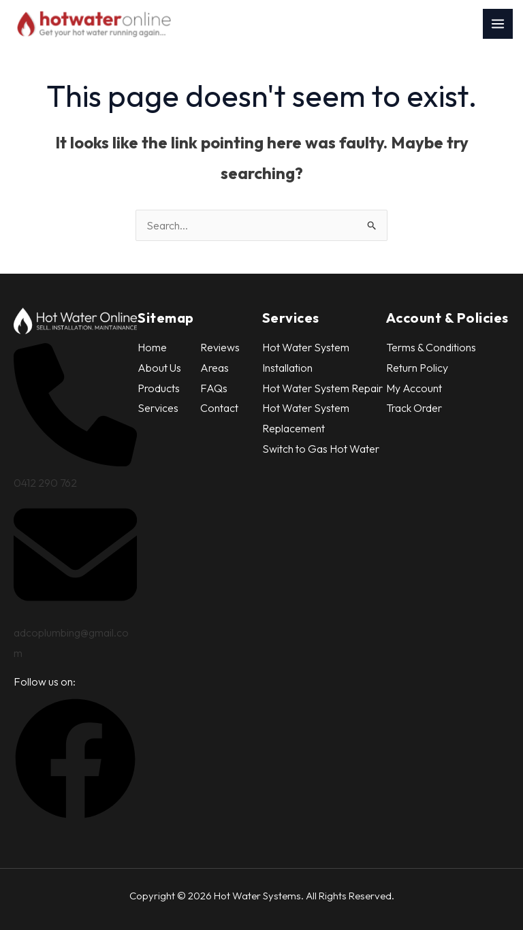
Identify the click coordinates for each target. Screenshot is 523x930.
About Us (159, 367)
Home (152, 347)
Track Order (414, 408)
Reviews (220, 347)
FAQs (213, 388)
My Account (414, 388)
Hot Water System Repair (322, 388)
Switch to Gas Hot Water (320, 448)
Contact (219, 408)
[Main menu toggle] (498, 24)
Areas (214, 367)
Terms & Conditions (431, 347)
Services (158, 408)
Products (159, 388)
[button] (75, 816)
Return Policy (417, 367)
